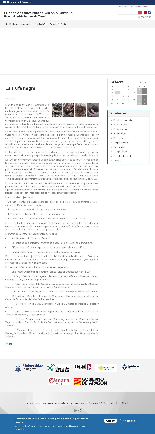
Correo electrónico (139, 6)
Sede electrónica (121, 125)
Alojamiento (118, 148)
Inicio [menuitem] (6, 25)
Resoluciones (119, 134)
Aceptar (110, 421)
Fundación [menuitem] (14, 25)
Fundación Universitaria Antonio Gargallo (39, 13)
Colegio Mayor (120, 152)
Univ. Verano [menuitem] (26, 25)
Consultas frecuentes (123, 157)
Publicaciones (119, 139)
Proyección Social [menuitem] (58, 25)
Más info (19, 429)
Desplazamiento (120, 143)
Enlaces (117, 161)
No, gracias (129, 421)
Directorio (122, 6)
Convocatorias (120, 130)
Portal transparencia (122, 121)
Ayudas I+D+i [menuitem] (41, 25)
